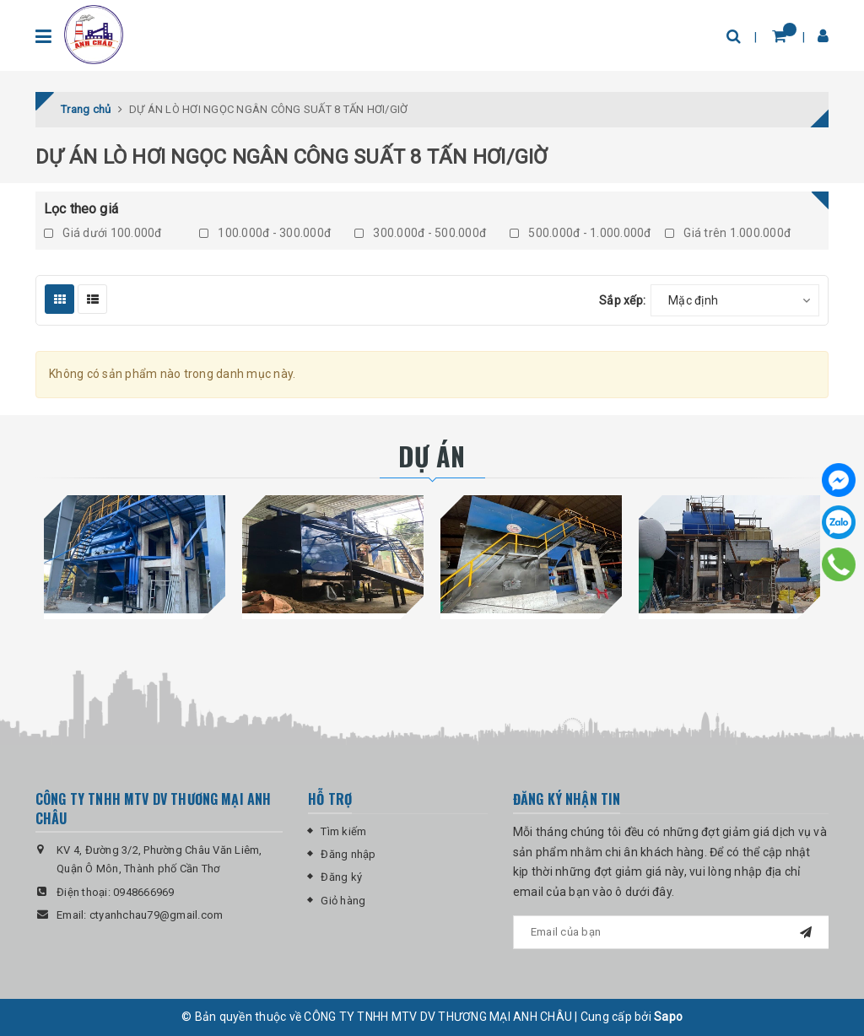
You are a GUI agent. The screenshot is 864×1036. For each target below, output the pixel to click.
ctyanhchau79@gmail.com (156, 915)
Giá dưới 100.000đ (103, 233)
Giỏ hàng (343, 900)
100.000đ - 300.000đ (265, 233)
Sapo (668, 1016)
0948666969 (144, 892)
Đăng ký (341, 877)
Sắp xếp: (622, 300)
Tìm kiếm (343, 831)
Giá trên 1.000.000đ (728, 233)
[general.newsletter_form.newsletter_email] (671, 932)
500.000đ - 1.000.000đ (580, 233)
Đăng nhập (348, 854)
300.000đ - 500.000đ (420, 233)
